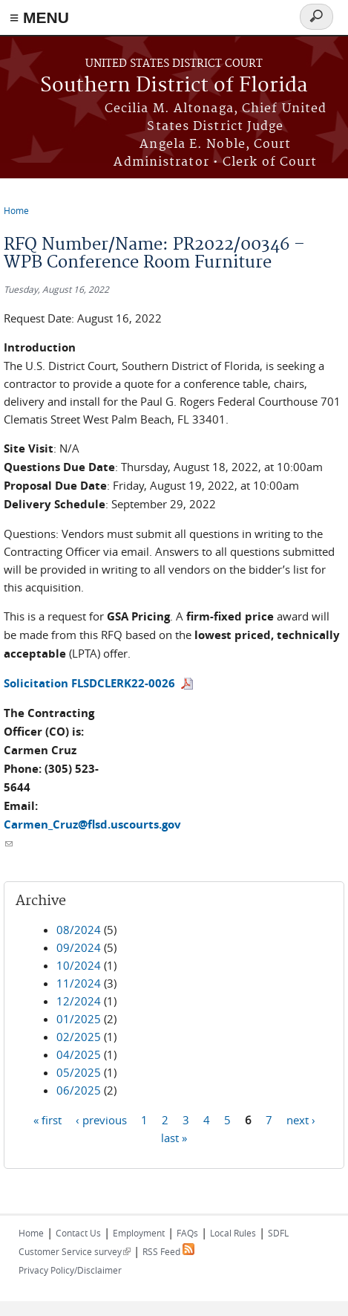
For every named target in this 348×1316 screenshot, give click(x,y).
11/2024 (78, 983)
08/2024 (78, 929)
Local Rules (233, 1233)
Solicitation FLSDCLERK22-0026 (89, 683)
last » (174, 1136)
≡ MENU (39, 17)
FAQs (187, 1233)
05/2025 (78, 1072)
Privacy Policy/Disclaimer (70, 1270)
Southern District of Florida (174, 86)
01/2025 (78, 1018)
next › (300, 1119)
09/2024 (78, 947)
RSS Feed (168, 1251)
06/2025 (78, 1090)
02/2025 (78, 1036)
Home (16, 210)
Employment (139, 1233)
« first (47, 1119)
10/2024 (78, 965)
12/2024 (78, 1001)
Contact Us (78, 1233)
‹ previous (101, 1119)
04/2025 (78, 1054)
